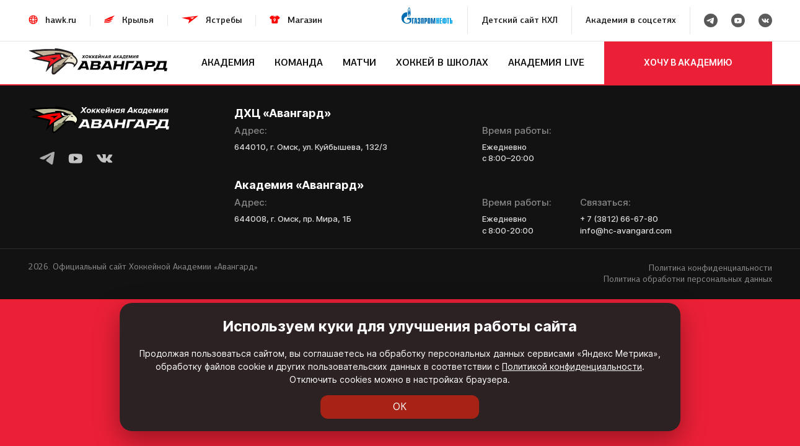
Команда (299, 62)
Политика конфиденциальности (710, 268)
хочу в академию (688, 62)
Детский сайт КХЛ (519, 20)
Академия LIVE (546, 62)
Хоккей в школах (442, 62)
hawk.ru (60, 20)
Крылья (138, 20)
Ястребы (224, 20)
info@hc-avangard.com (626, 230)
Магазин (305, 20)
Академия (228, 62)
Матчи (359, 62)
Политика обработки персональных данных (688, 279)
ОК (400, 407)
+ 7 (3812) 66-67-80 (619, 219)
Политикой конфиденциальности (384, 379)
